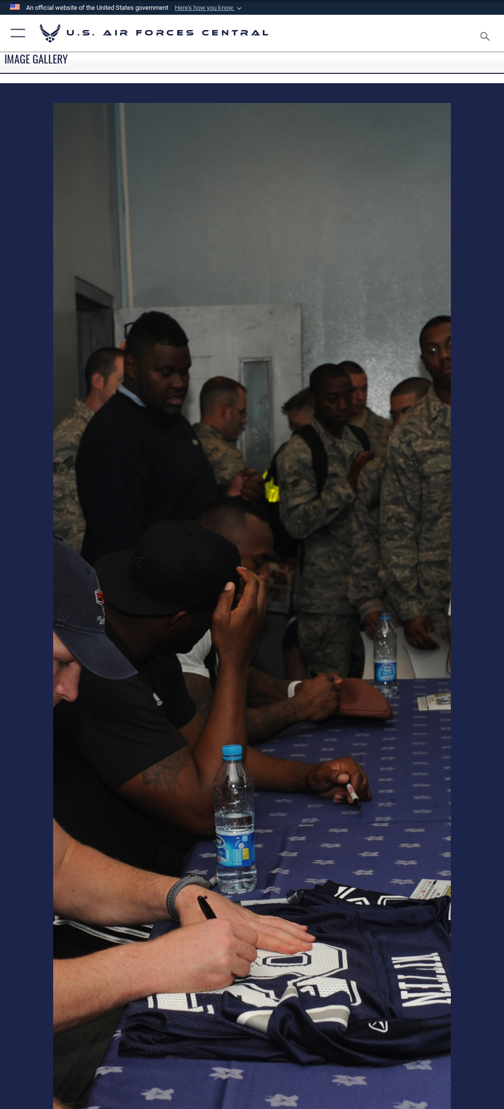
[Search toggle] (487, 33)
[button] (209, 8)
